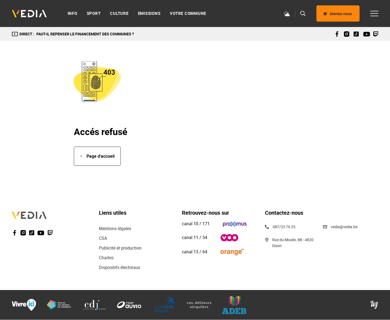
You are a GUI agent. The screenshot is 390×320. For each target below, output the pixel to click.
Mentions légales (115, 228)
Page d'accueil (101, 156)
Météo (287, 13)
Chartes (106, 258)
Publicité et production (120, 248)
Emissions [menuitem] (149, 13)
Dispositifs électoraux (119, 267)
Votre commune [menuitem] (188, 13)
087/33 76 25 (284, 226)
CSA (103, 238)
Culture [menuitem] (119, 13)
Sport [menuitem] (94, 13)
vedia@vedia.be (344, 226)
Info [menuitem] (72, 13)
